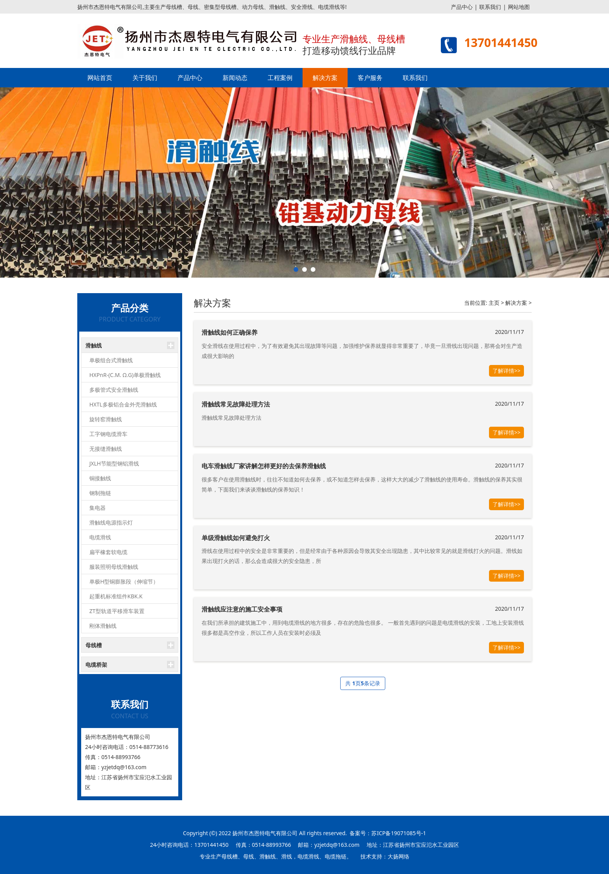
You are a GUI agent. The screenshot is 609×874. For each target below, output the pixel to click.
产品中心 (462, 6)
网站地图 (519, 6)
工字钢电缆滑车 (108, 434)
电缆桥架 (96, 664)
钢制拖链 (100, 493)
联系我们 (490, 6)
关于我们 (144, 77)
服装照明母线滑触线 (113, 566)
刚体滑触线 (103, 625)
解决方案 (325, 77)
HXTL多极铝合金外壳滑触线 (123, 404)
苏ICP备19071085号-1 (398, 833)
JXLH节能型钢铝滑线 (114, 463)
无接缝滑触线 (105, 448)
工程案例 (280, 77)
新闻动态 (235, 77)
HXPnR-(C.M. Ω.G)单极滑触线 (125, 375)
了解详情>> (506, 370)
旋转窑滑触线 (105, 419)
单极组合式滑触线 (111, 360)
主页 (494, 302)
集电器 (97, 507)
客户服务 (370, 77)
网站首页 (99, 77)
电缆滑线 (100, 537)
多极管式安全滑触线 (113, 389)
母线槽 (93, 645)
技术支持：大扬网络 (384, 856)
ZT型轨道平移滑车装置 (116, 611)
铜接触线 (100, 478)
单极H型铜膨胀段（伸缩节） (123, 581)
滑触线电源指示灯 (111, 522)
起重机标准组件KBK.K (116, 596)
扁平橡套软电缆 (108, 552)
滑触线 (93, 345)
